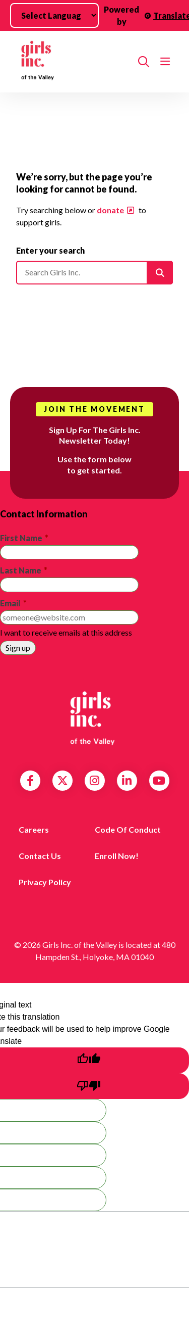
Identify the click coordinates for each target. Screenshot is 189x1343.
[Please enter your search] (94, 272)
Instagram (94, 781)
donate (110, 210)
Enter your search (50, 250)
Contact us (40, 855)
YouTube (159, 781)
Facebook (30, 781)
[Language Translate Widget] (54, 15)
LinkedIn (127, 781)
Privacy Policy (45, 882)
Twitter (62, 781)
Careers (34, 829)
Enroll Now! (117, 855)
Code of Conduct (128, 829)
